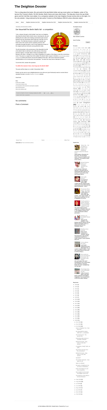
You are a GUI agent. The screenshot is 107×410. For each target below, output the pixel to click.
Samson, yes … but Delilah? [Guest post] (85, 217)
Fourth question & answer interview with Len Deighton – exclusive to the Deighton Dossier (85, 203)
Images (74, 93)
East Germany (84, 75)
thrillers (81, 130)
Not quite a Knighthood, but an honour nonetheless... (82, 366)
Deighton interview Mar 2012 (81, 22)
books (76, 66)
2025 (76, 286)
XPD (74, 136)
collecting (85, 69)
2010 (76, 318)
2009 (76, 320)
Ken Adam (86, 99)
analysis (86, 50)
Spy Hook (75, 127)
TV (83, 132)
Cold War (75, 69)
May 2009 (78, 387)
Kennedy (75, 100)
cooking (82, 70)
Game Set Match (77, 82)
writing (86, 135)
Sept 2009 (78, 379)
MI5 (77, 111)
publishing (83, 118)
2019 (76, 299)
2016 (76, 305)
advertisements (76, 49)
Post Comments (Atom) (27, 142)
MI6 (80, 111)
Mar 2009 (78, 392)
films (89, 79)
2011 (76, 316)
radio (81, 120)
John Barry (88, 97)
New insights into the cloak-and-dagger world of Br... (82, 372)
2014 (76, 309)
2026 (76, 284)
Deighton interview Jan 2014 (33, 22)
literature (75, 106)
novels (86, 114)
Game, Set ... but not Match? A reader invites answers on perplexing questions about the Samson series (82, 149)
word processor (80, 135)
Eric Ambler (77, 78)
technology (88, 129)
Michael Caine (86, 111)
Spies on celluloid (80, 363)
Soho (76, 126)
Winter (74, 135)
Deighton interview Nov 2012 (49, 22)
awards (79, 56)
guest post (81, 87)
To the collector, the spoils (84, 243)
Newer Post (19, 140)
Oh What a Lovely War (84, 115)
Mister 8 (84, 112)
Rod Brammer (82, 123)
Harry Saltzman (85, 88)
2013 (76, 311)
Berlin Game (87, 58)
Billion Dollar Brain (83, 61)
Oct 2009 (78, 326)
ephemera (88, 76)
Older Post (66, 140)
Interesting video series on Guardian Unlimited (82, 339)
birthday (80, 62)
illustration (87, 91)
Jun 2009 (78, 385)
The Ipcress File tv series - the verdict (85, 189)
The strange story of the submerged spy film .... (85, 270)
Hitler (80, 90)
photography (76, 118)
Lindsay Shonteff (80, 104)
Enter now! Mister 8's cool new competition (82, 369)
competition (27, 95)
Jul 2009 (78, 383)
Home (17, 22)
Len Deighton (84, 102)
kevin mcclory (81, 100)
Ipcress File (76, 94)
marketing (86, 107)
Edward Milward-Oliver (78, 76)
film (85, 79)
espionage (75, 79)
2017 (76, 303)
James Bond (81, 96)
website (86, 133)
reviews (75, 123)
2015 (76, 307)
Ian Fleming (80, 91)
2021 (76, 295)
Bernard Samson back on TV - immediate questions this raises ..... (85, 165)
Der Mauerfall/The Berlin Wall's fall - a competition (82, 332)
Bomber (79, 64)
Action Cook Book (82, 47)
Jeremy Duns (80, 97)
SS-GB (77, 129)
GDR (85, 82)
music (89, 112)
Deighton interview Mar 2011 (65, 22)
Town (80, 132)
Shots (84, 124)
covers (87, 70)
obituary (75, 115)
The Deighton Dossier (30, 6)
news (81, 114)
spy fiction (85, 126)
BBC (74, 58)
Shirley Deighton (78, 124)
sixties (88, 124)
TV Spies (88, 132)
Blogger (67, 406)
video (76, 133)
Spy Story (81, 127)
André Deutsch (76, 52)
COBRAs (87, 67)
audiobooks (81, 55)
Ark (73, 53)
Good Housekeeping (79, 84)
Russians (88, 123)
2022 (76, 293)
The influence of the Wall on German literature (82, 376)
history (74, 90)
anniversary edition (84, 52)
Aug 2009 (78, 381)
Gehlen (88, 82)
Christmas (80, 67)
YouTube (87, 136)
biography (75, 62)
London (82, 106)
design (76, 73)
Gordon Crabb (83, 85)
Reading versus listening (84, 229)
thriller (76, 130)
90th (74, 47)
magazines (80, 107)
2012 (76, 314)
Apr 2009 (78, 389)
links (87, 104)
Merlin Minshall (82, 109)
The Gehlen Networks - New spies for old (82, 360)
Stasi (83, 129)
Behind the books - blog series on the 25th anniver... (81, 343)
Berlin (79, 58)
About (22, 22)
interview (86, 93)
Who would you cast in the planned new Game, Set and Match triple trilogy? (85, 257)
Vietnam (81, 133)
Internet (80, 93)
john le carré (78, 99)
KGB (86, 100)
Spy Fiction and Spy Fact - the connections (82, 350)
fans (81, 79)
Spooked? (78, 357)
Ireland (85, 94)
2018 (76, 301)
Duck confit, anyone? (83, 177)
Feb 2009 (78, 394)
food (76, 81)
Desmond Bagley (84, 73)
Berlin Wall (22, 95)
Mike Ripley (77, 112)
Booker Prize (87, 64)
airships (84, 49)
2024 (76, 288)
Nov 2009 (78, 324)
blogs (84, 62)
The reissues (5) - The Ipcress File (81, 335)
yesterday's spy (80, 136)
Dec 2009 (78, 322)
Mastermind (75, 109)
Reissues (84, 121)
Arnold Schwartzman (82, 53)
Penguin (86, 117)
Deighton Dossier (34, 74)
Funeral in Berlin (84, 81)
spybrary (88, 127)
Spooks (80, 126)
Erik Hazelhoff (85, 78)
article (74, 55)
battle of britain (85, 56)
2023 (76, 291)
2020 (76, 297)
